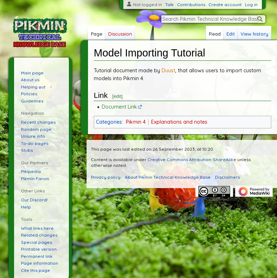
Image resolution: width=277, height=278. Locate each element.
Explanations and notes (179, 122)
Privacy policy (105, 177)
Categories (109, 122)
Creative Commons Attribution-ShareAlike (192, 159)
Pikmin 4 (136, 122)
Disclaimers (227, 177)
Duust (168, 70)
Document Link (119, 107)
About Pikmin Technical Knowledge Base (168, 177)
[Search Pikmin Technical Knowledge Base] (209, 19)
